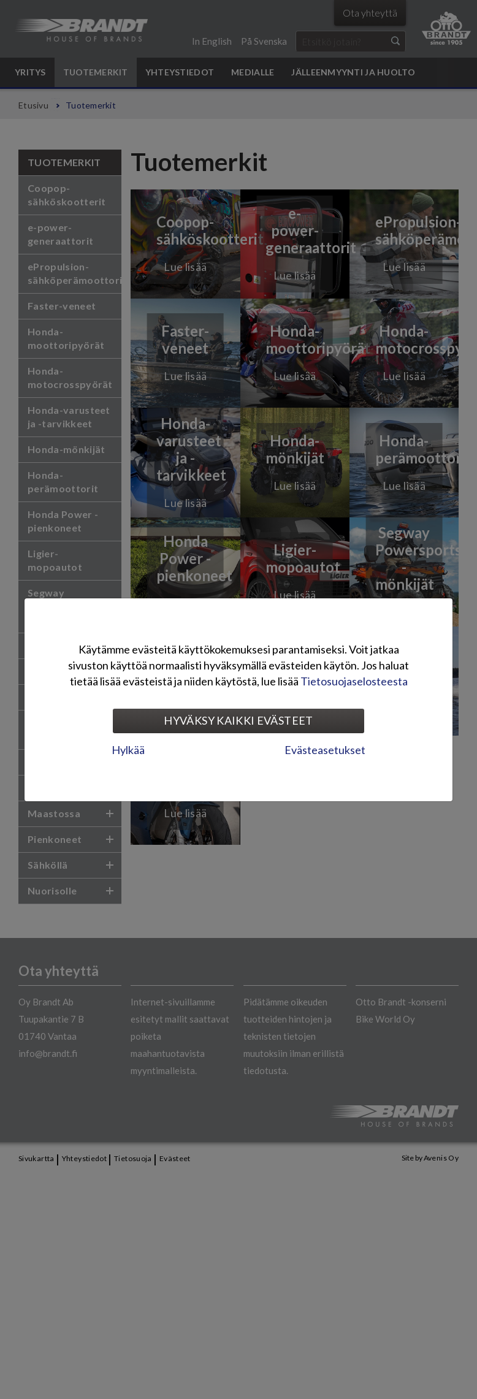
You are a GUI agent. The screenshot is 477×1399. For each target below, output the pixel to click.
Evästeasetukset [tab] (324, 750)
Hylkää (128, 750)
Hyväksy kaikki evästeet (238, 720)
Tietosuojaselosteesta (354, 681)
